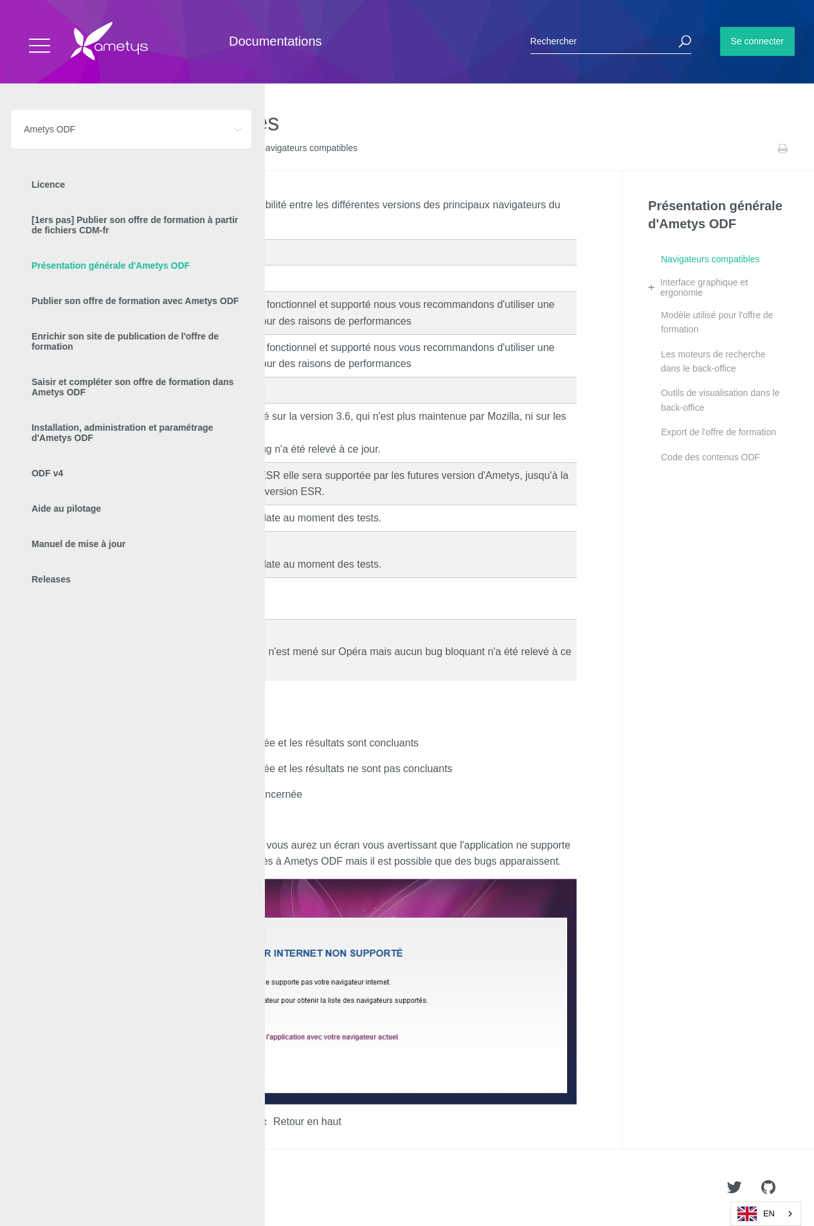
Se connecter (757, 41)
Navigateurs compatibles (710, 259)
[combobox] (765, 1214)
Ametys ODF (85, 148)
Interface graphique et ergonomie (704, 287)
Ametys (85, 1188)
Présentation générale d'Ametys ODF (182, 148)
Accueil (38, 148)
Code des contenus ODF (710, 457)
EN (756, 1213)
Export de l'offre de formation (718, 432)
